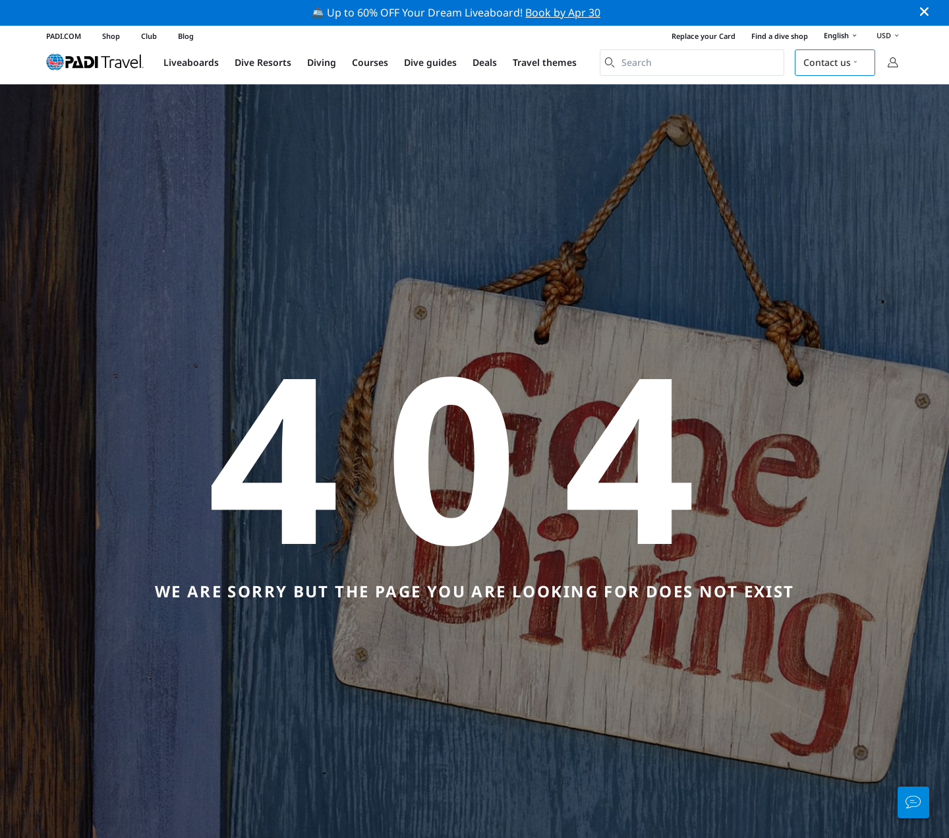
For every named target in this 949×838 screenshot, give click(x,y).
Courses (370, 62)
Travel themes (545, 62)
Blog (186, 36)
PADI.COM (63, 36)
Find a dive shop (779, 36)
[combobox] (692, 62)
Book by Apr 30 (562, 12)
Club (149, 36)
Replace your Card (703, 36)
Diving (321, 62)
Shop (111, 36)
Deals (485, 62)
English (842, 36)
